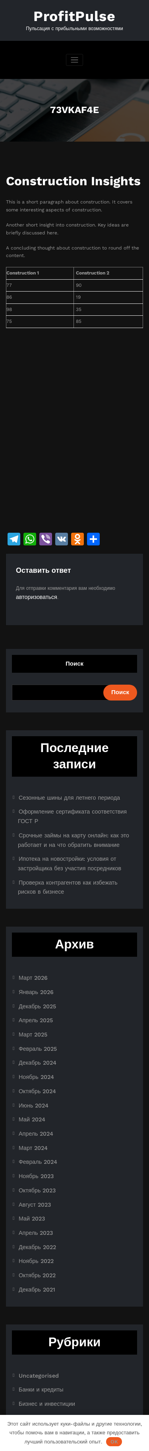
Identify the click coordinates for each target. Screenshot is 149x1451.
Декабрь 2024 (34, 1027)
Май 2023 (30, 1166)
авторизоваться (33, 593)
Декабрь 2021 (34, 1229)
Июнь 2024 (31, 1065)
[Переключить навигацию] (74, 57)
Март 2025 (31, 1002)
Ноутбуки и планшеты (43, 1377)
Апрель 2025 (33, 989)
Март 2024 (31, 1103)
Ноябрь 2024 (33, 1039)
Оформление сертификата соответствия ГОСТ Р (73, 805)
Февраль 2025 (35, 1014)
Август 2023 (32, 1154)
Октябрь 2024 (34, 1052)
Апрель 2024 (33, 1090)
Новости (28, 1365)
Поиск (74, 659)
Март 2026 (31, 951)
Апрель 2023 (33, 1179)
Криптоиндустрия (38, 1352)
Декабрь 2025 (34, 976)
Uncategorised (35, 1314)
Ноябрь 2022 (33, 1204)
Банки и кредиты (37, 1327)
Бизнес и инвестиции (42, 1339)
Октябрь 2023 (34, 1141)
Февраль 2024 (35, 1116)
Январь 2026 (33, 964)
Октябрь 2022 (34, 1217)
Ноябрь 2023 (33, 1128)
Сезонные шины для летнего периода (61, 792)
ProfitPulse (74, 15)
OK (114, 1442)
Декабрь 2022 (34, 1191)
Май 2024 (30, 1078)
